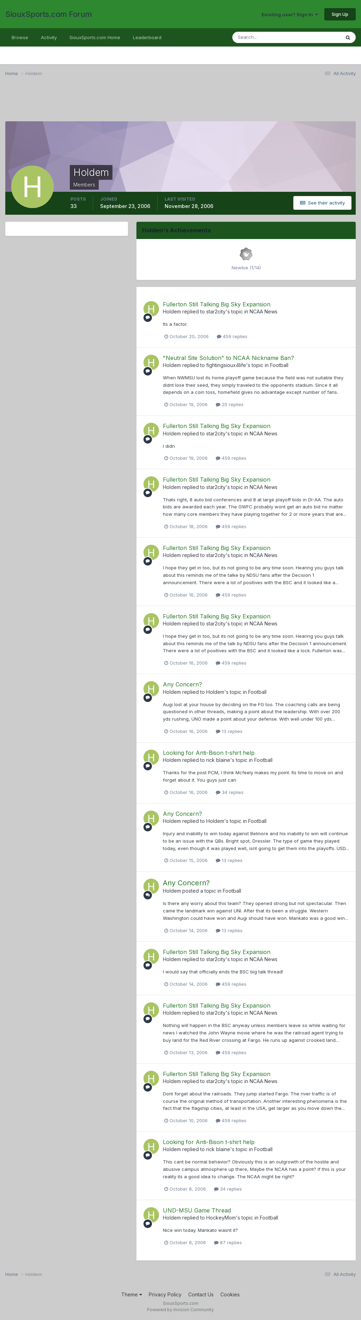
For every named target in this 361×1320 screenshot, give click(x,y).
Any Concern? (182, 684)
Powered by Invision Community (180, 1309)
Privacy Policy (165, 1294)
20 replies (230, 404)
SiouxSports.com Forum (48, 14)
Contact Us (201, 1294)
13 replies (229, 731)
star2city (216, 311)
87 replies (228, 1242)
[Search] (263, 37)
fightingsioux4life (226, 365)
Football (279, 365)
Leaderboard (147, 37)
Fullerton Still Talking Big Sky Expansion (216, 304)
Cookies (230, 1294)
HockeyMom (221, 1218)
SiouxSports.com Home (94, 37)
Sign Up (340, 14)
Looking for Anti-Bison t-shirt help (209, 752)
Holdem (172, 311)
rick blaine (218, 760)
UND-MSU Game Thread (197, 1210)
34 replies (230, 792)
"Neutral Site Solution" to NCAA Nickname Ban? (228, 357)
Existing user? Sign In (290, 14)
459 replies (232, 336)
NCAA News (263, 311)
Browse (20, 37)
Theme (131, 1294)
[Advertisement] (180, 103)
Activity (49, 37)
